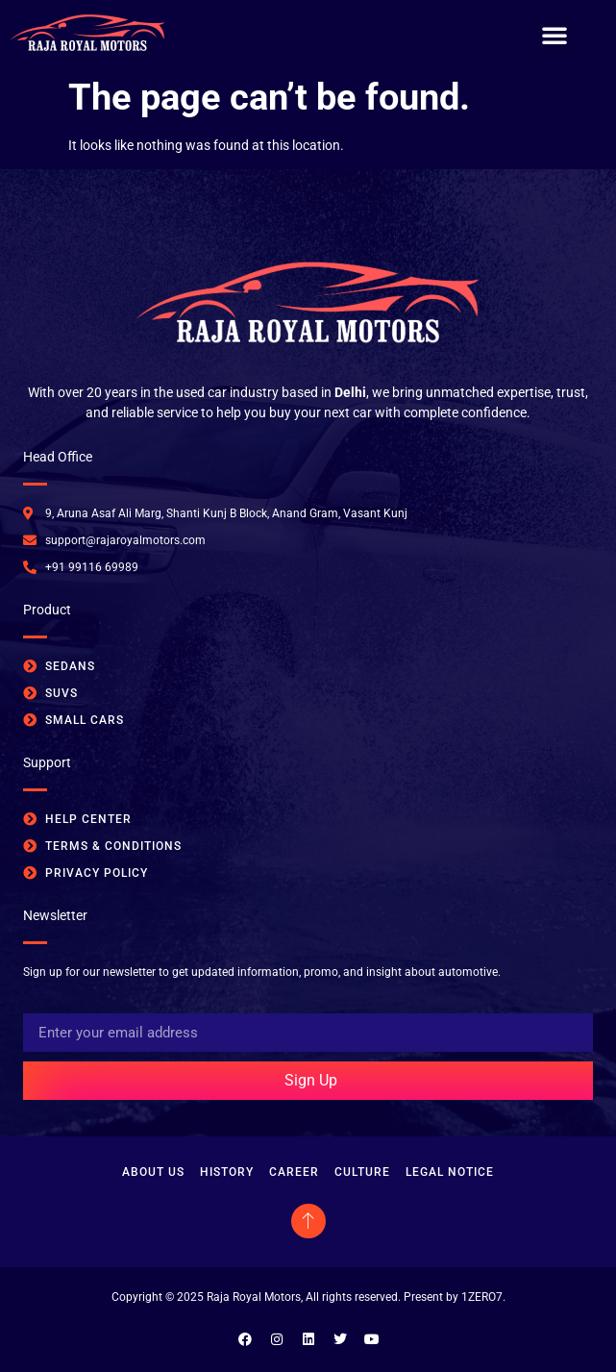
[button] (554, 34)
